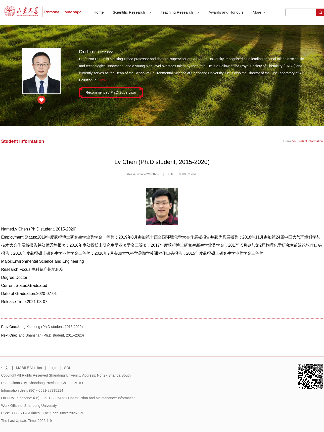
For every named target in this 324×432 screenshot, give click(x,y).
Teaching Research (180, 12)
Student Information (310, 141)
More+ (104, 80)
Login (53, 368)
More (260, 12)
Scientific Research (132, 12)
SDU (68, 368)
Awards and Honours (226, 12)
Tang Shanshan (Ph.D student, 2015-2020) (50, 335)
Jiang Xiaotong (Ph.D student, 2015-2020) (50, 327)
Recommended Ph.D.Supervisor (111, 92)
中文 (4, 368)
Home (99, 12)
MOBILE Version (29, 368)
